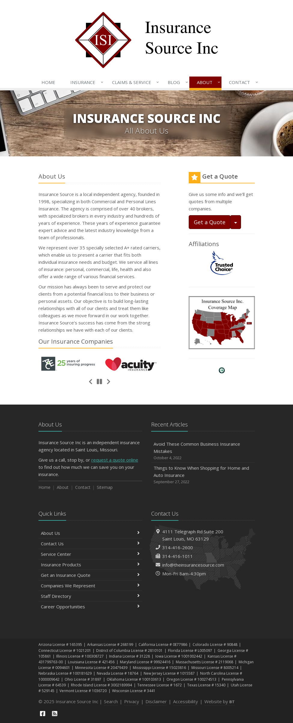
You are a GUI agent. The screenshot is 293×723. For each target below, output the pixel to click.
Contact (242, 82)
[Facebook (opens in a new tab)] (43, 713)
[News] (55, 713)
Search (111, 701)
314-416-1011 (177, 556)
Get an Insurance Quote (90, 575)
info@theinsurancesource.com (193, 565)
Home (48, 82)
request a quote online (114, 460)
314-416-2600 (177, 547)
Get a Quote (209, 222)
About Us (90, 533)
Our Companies (75, 341)
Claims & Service (134, 82)
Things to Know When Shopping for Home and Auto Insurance (203, 475)
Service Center (90, 554)
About (207, 82)
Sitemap (105, 487)
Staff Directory (90, 596)
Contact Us (90, 544)
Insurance (85, 82)
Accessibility (185, 701)
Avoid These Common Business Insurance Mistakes (203, 451)
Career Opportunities (90, 607)
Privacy (131, 701)
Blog (176, 82)
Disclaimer (156, 701)
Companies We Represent (90, 586)
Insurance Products (90, 565)
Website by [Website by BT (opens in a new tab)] (219, 701)
